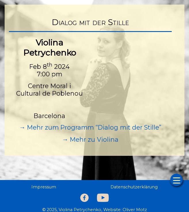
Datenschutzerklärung (134, 187)
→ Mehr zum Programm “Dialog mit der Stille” (90, 127)
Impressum (43, 187)
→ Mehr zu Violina (90, 139)
